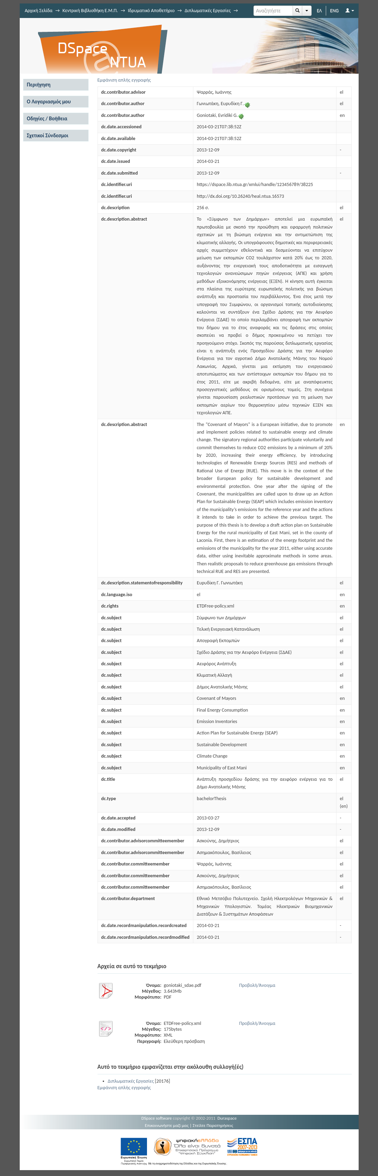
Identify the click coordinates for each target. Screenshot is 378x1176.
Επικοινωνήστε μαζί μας (167, 1125)
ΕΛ (319, 10)
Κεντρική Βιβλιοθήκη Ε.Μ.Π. (90, 10)
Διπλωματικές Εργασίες (208, 10)
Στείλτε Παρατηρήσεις (213, 1125)
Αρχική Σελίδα (39, 10)
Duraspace (227, 1118)
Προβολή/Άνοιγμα (257, 985)
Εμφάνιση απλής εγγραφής (124, 80)
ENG (334, 10)
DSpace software (156, 1118)
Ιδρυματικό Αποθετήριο (151, 10)
